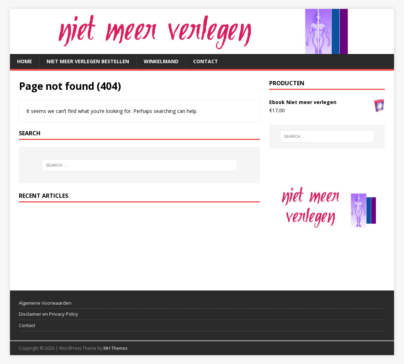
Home (24, 61)
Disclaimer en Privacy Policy (48, 314)
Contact (205, 61)
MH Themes (115, 348)
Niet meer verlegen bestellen (88, 61)
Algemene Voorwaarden (45, 303)
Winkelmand (161, 61)
